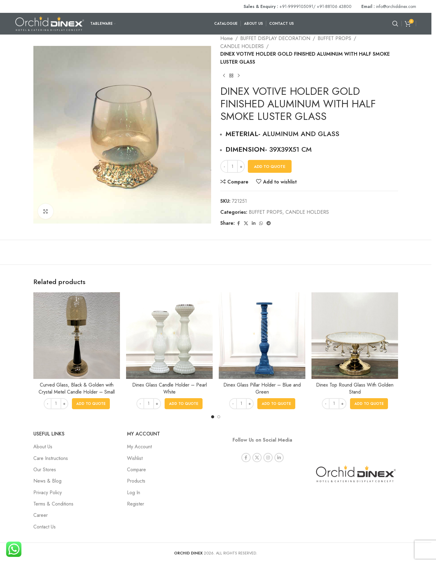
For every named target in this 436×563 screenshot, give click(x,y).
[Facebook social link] (238, 223)
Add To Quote (269, 166)
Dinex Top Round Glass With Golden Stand (354, 388)
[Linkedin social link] (253, 223)
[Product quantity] (232, 166)
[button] (91, 403)
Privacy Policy (47, 492)
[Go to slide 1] (212, 416)
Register (135, 503)
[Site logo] (49, 23)
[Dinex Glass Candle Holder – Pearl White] (169, 335)
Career (40, 515)
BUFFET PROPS (334, 38)
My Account (139, 446)
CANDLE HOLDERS (242, 46)
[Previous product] (224, 75)
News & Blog (47, 480)
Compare (136, 469)
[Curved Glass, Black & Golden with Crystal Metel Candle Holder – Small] (76, 335)
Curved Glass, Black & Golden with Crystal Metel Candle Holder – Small (77, 388)
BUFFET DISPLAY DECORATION (275, 38)
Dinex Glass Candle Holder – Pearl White (169, 388)
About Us (42, 446)
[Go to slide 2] (218, 416)
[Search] (395, 23)
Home (226, 38)
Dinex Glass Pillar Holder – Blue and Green (262, 388)
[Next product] (238, 75)
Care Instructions (50, 458)
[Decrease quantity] (224, 166)
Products (136, 480)
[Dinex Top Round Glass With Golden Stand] (354, 335)
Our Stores (44, 469)
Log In (133, 492)
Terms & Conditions (53, 503)
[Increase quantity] (241, 166)
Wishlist (135, 458)
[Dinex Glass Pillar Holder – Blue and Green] (262, 335)
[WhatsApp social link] (261, 223)
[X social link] (246, 223)
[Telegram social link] (269, 223)
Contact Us (44, 526)
